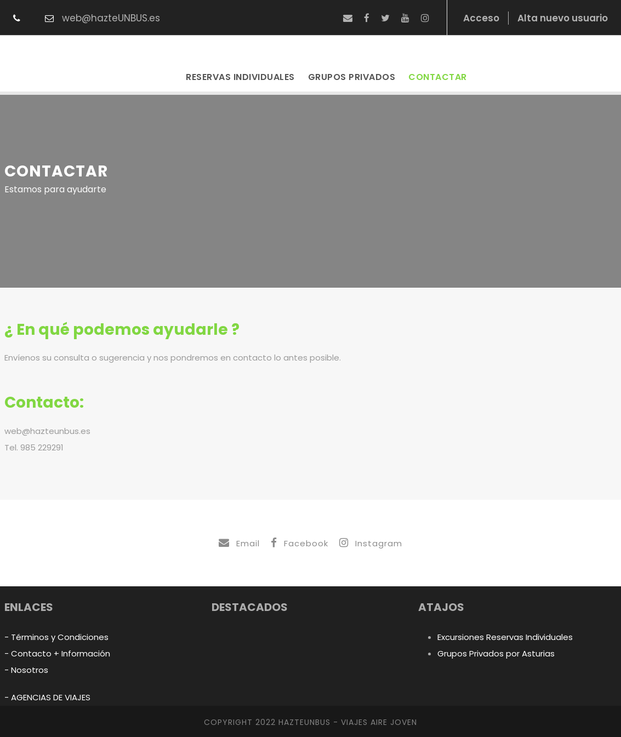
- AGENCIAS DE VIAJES (47, 697)
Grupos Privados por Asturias (496, 653)
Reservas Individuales (240, 77)
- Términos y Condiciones (56, 637)
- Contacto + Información (57, 653)
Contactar (437, 77)
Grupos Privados (352, 77)
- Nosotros (26, 670)
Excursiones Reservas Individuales (505, 637)
